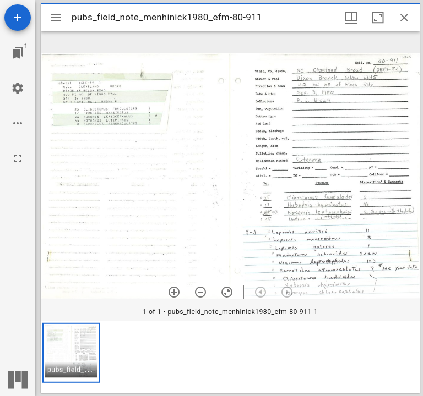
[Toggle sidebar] (56, 17)
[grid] (230, 357)
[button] (71, 353)
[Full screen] (17, 158)
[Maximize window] (378, 17)
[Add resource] (17, 17)
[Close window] (404, 17)
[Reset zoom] (227, 292)
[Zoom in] (174, 292)
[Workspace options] (17, 123)
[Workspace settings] (17, 88)
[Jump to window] (17, 53)
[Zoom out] (200, 292)
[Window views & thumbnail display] (351, 17)
